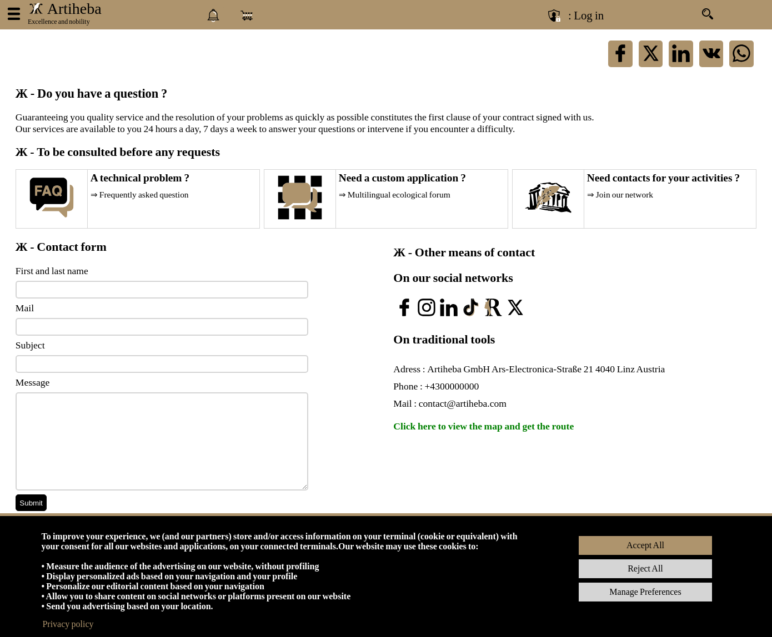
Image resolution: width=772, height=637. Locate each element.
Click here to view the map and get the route (483, 426)
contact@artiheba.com (463, 403)
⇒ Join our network (620, 194)
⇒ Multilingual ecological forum (394, 194)
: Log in (586, 15)
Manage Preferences (645, 591)
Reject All (645, 568)
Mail (25, 308)
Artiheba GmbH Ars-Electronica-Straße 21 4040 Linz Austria (546, 369)
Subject (30, 345)
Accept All (645, 545)
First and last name (52, 270)
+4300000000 (451, 386)
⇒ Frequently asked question (140, 194)
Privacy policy (67, 624)
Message (33, 382)
